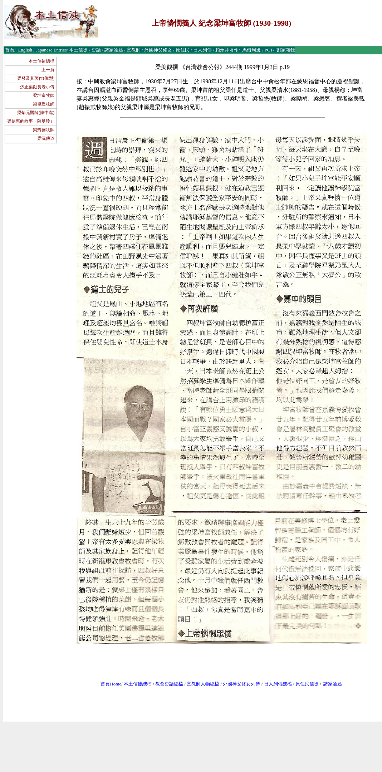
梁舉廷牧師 (43, 104)
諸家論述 (332, 684)
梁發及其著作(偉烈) (35, 78)
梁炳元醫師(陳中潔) (35, 112)
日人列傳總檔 (278, 684)
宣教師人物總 (201, 684)
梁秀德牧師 (43, 129)
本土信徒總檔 (41, 61)
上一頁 (47, 69)
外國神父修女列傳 (241, 684)
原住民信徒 (307, 684)
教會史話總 (166, 684)
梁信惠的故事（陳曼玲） (30, 121)
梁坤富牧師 (43, 95)
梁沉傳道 (45, 138)
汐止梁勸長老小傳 (37, 86)
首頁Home (111, 684)
